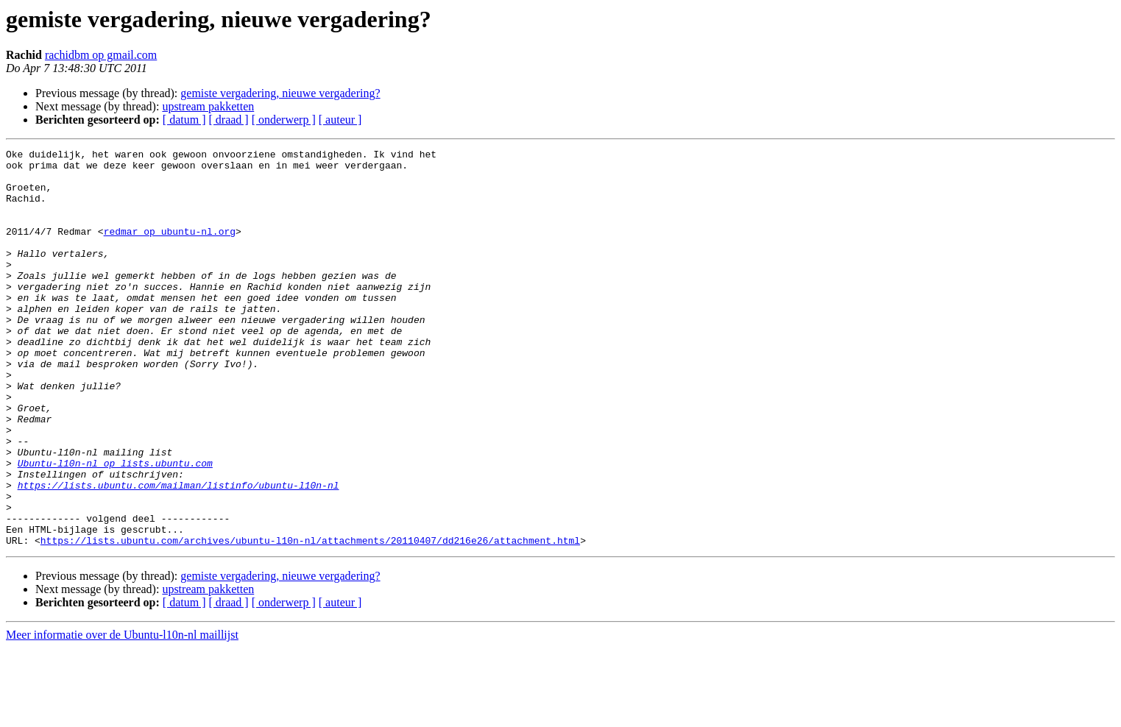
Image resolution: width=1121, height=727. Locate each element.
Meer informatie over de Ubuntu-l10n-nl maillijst (122, 714)
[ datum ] (184, 119)
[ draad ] (229, 119)
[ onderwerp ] (284, 119)
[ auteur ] (340, 119)
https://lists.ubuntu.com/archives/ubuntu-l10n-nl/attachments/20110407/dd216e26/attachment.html (310, 619)
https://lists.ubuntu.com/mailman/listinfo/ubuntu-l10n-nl (178, 553)
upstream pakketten (208, 106)
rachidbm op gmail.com (101, 55)
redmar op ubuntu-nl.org (170, 248)
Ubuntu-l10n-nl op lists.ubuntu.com (115, 526)
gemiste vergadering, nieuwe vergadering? (280, 93)
